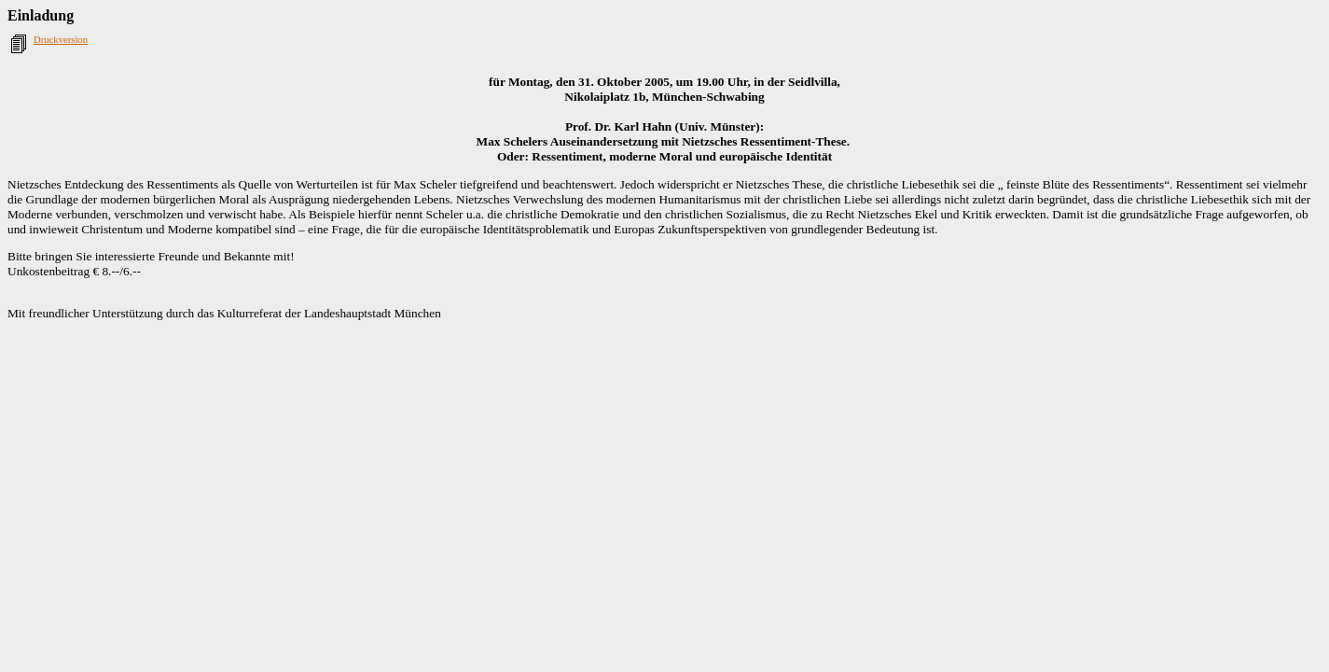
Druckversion (61, 40)
